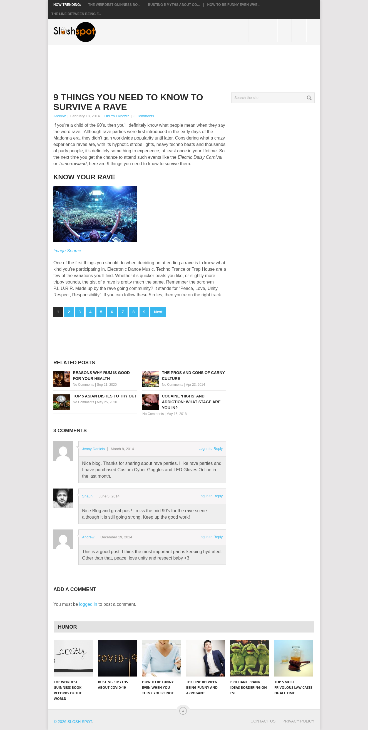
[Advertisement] (154, 64)
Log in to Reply (211, 448)
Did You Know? (117, 116)
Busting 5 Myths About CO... (174, 5)
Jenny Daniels (93, 449)
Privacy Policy (298, 721)
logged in (88, 604)
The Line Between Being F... (76, 14)
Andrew (59, 116)
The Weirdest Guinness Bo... (114, 5)
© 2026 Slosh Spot (73, 721)
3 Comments (143, 116)
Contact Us (262, 721)
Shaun (87, 496)
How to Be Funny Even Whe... (233, 5)
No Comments (83, 385)
